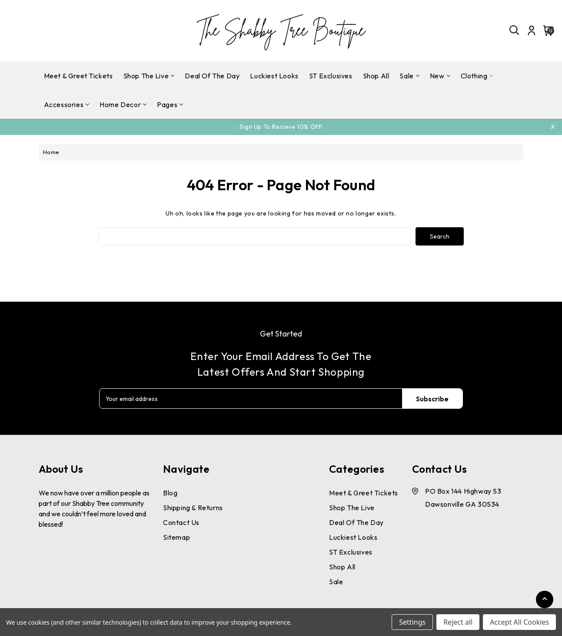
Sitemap (176, 537)
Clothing (477, 75)
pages (170, 104)
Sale (409, 75)
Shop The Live (149, 75)
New (440, 75)
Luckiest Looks (274, 75)
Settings (412, 622)
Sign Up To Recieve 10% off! (281, 127)
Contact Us (181, 522)
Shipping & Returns (193, 507)
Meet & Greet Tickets (78, 75)
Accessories (67, 104)
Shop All (376, 75)
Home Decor (123, 104)
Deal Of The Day (212, 75)
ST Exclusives (330, 75)
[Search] (514, 30)
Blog (170, 492)
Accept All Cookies (519, 622)
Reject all (457, 622)
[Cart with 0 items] (546, 30)
